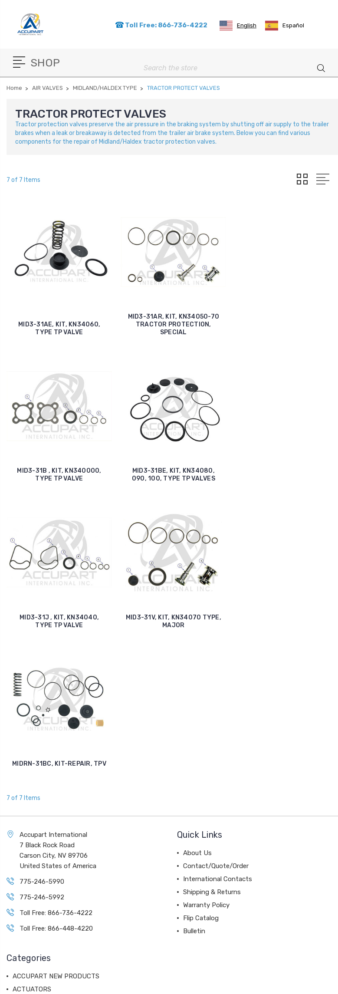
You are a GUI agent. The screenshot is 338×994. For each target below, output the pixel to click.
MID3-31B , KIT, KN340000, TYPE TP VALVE (285, 327)
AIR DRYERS (31, 892)
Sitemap (198, 984)
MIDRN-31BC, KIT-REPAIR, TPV (59, 615)
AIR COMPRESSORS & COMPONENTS (68, 866)
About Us (197, 704)
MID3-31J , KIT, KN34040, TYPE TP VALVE (172, 473)
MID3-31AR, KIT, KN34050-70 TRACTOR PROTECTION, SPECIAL (172, 323)
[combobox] (238, 25)
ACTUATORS (32, 840)
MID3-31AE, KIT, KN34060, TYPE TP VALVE (59, 327)
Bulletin (194, 782)
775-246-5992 (42, 748)
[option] (284, 25)
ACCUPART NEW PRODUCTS (56, 827)
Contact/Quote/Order (216, 717)
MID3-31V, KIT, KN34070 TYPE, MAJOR (285, 473)
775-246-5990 (42, 733)
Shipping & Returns (212, 743)
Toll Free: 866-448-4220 (56, 779)
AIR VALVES (31, 879)
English (238, 25)
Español (284, 25)
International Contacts (217, 730)
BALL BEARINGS (37, 905)
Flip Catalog (201, 769)
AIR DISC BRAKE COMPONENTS (60, 853)
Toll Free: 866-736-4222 (161, 25)
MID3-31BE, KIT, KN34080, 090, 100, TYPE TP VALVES (59, 473)
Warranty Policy (206, 756)
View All (25, 918)
